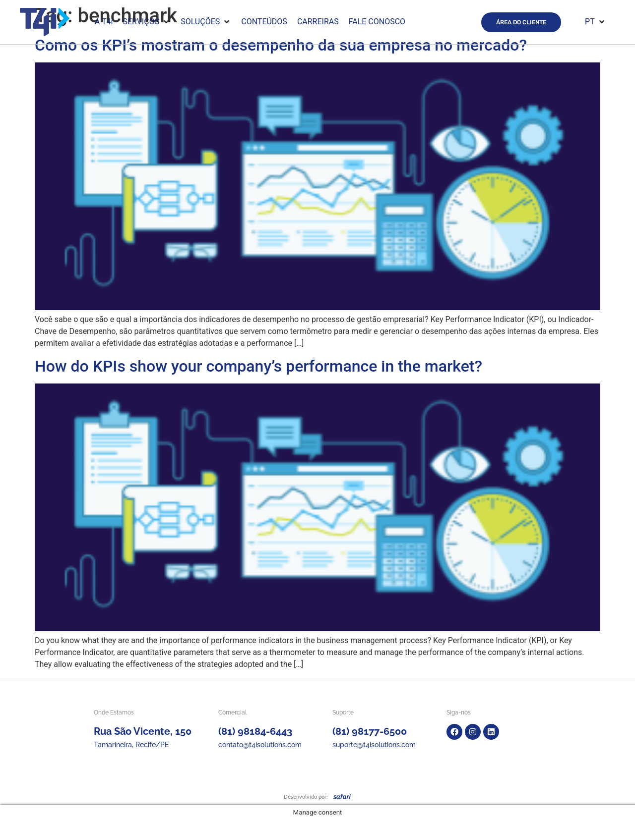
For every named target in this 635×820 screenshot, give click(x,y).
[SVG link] (342, 796)
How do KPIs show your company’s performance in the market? (258, 366)
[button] (147, 21)
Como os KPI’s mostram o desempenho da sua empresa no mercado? (281, 45)
